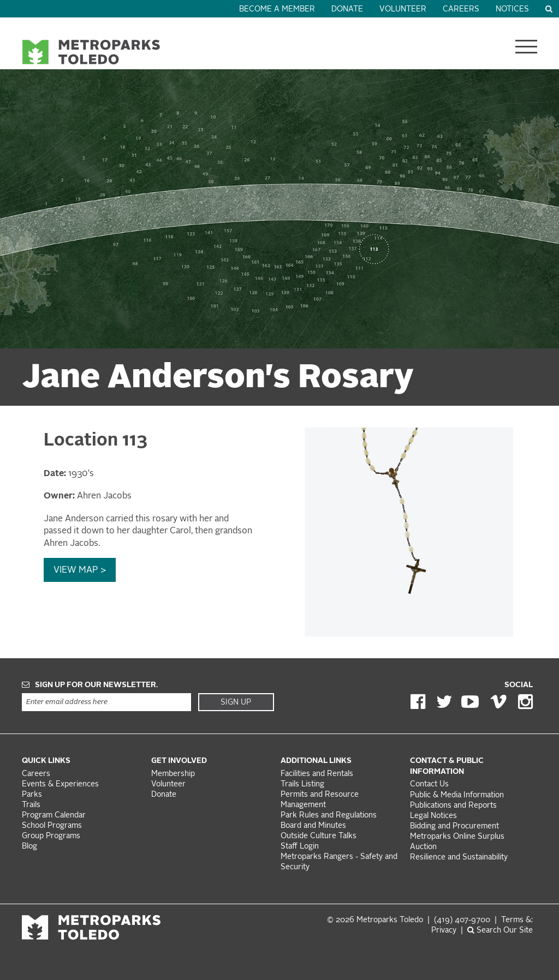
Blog (29, 846)
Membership (174, 774)
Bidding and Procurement (454, 826)
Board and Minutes (313, 825)
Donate (347, 9)
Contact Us (429, 784)
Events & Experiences (60, 784)
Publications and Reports (453, 805)
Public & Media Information (457, 795)
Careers (461, 9)
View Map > (79, 570)
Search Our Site (500, 930)
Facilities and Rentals (317, 774)
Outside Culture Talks (318, 836)
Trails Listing (302, 784)
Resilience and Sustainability (459, 857)
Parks (32, 794)
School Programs (52, 825)
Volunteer (402, 9)
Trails (31, 805)
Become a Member (277, 9)
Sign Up (236, 702)
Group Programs (51, 836)
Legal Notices (433, 816)
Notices (512, 9)
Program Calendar (54, 815)
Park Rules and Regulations (329, 815)
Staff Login (300, 846)
